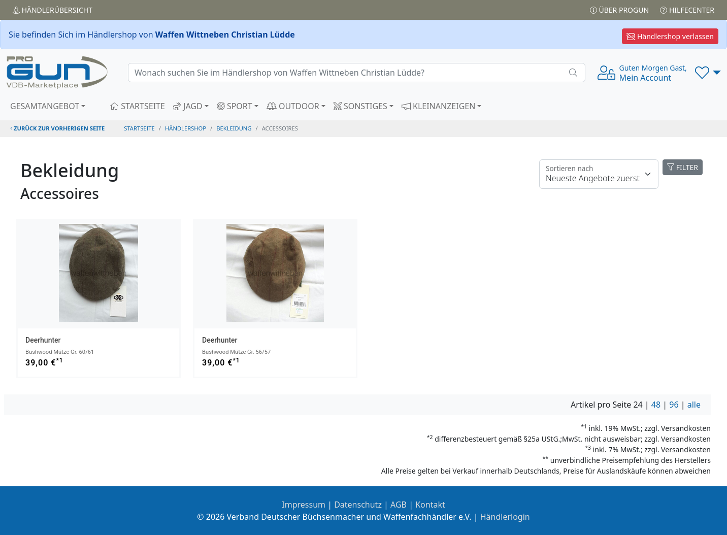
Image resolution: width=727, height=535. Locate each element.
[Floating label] (598, 174)
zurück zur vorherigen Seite (57, 128)
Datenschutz (358, 504)
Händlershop (185, 128)
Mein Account (653, 73)
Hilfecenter (687, 10)
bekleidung (233, 128)
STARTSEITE (137, 106)
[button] (708, 72)
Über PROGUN (619, 10)
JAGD (188, 106)
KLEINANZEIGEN (439, 106)
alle (694, 404)
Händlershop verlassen (670, 36)
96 (673, 404)
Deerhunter (43, 340)
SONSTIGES (360, 106)
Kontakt (430, 504)
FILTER (682, 167)
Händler (52, 10)
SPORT (234, 106)
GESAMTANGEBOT (44, 106)
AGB (398, 504)
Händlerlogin (505, 516)
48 (655, 404)
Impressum (303, 504)
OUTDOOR (293, 106)
